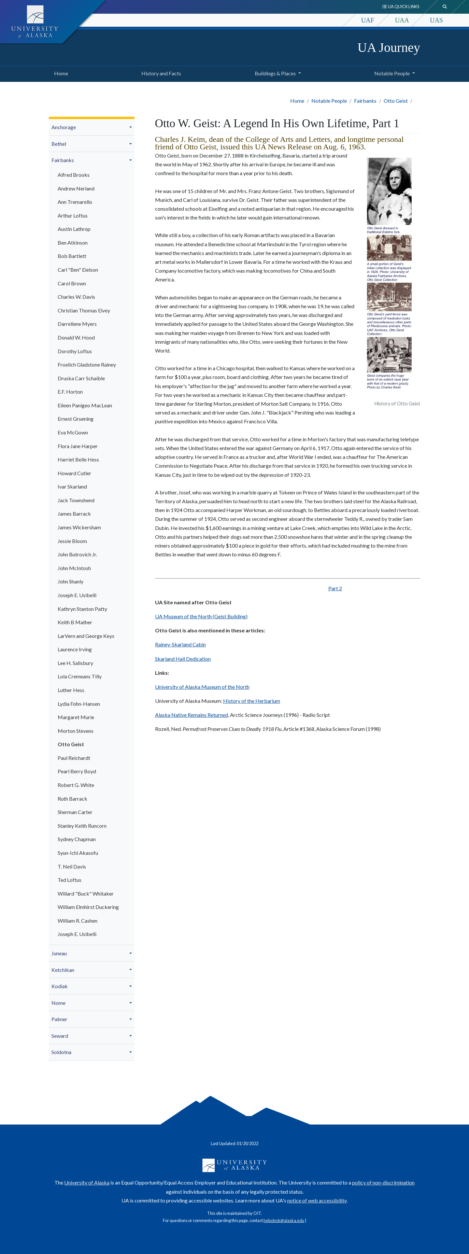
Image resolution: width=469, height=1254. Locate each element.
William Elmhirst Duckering (88, 907)
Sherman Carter (75, 812)
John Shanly (70, 581)
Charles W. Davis (76, 297)
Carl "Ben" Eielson (78, 269)
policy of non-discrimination (383, 1182)
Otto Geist (396, 101)
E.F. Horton (70, 391)
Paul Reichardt (74, 758)
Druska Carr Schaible (81, 378)
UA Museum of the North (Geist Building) (201, 616)
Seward (59, 1036)
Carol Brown (72, 283)
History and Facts (160, 72)
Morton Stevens (75, 731)
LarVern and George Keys (86, 636)
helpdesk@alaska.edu (283, 1220)
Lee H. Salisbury (75, 663)
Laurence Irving (75, 649)
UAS (436, 20)
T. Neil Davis (72, 866)
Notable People (329, 101)
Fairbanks (365, 101)
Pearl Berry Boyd (77, 771)
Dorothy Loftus (75, 351)
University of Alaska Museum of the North (202, 687)
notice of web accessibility (317, 1200)
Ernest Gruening (75, 418)
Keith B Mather (75, 622)
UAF (367, 20)
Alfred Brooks (74, 175)
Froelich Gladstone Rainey (87, 364)
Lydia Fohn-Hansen (79, 704)
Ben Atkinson (73, 242)
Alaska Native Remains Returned (191, 715)
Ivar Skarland (72, 486)
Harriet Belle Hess (78, 459)
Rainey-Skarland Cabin (180, 644)
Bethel (58, 144)
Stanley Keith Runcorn (82, 826)
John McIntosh (74, 568)
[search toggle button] (444, 7)
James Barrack (74, 513)
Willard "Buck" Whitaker (86, 893)
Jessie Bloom (72, 541)
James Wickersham (79, 527)
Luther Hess (71, 690)
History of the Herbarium (251, 701)
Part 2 (335, 588)
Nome (58, 1003)
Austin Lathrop (74, 229)
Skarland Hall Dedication (183, 659)
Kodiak (59, 986)
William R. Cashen (77, 920)
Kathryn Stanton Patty (82, 609)
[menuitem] (92, 127)
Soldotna (61, 1052)
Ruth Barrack (72, 798)
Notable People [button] (392, 73)
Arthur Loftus (73, 215)
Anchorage (63, 127)
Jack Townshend (76, 500)
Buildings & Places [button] (275, 73)
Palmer (59, 1019)
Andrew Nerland (76, 188)
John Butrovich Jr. (77, 554)
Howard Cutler (74, 473)
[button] (131, 127)
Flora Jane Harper (78, 446)
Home (59, 72)
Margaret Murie (76, 717)
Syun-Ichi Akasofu (78, 853)
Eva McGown (73, 432)
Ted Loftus (69, 880)
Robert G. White (76, 785)
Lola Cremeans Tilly (80, 676)
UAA (402, 20)
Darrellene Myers (77, 324)
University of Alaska (86, 1182)
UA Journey (389, 47)
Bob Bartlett (72, 256)
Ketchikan (62, 970)
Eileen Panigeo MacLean (85, 405)
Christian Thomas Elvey (84, 310)
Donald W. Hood (76, 337)
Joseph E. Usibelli (77, 595)
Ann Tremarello (75, 202)
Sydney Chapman (77, 839)
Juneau (59, 953)
